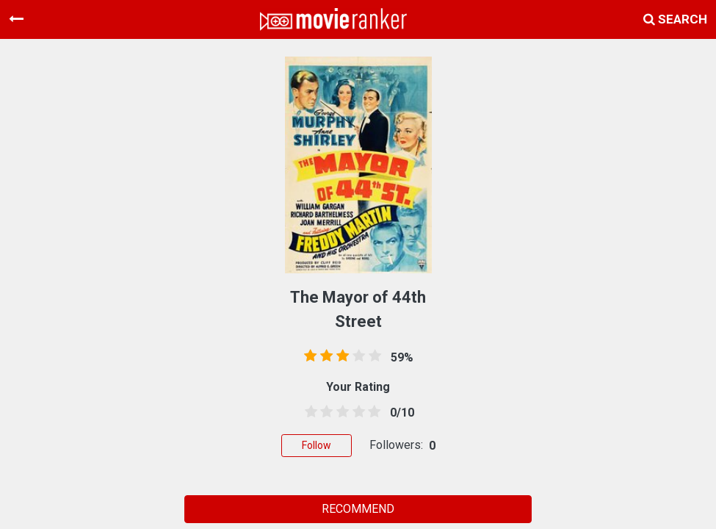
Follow (316, 445)
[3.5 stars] (356, 412)
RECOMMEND (358, 509)
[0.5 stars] (308, 412)
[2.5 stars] (340, 412)
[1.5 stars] (324, 412)
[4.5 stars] (371, 412)
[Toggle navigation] (16, 19)
